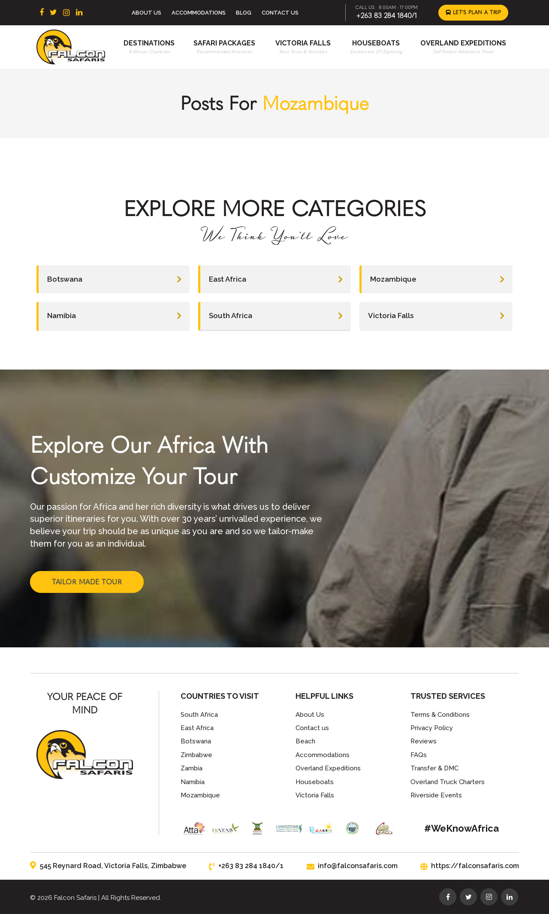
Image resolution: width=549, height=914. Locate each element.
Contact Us (280, 12)
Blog (243, 12)
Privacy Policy (431, 728)
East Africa (276, 279)
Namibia (114, 315)
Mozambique (437, 279)
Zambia (191, 768)
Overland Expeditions (463, 43)
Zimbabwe (196, 755)
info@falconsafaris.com (352, 866)
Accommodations (199, 12)
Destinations (149, 43)
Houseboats (376, 43)
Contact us (312, 728)
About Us (146, 12)
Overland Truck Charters (447, 782)
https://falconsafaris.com (469, 866)
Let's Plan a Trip (473, 12)
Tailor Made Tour (87, 582)
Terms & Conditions (440, 715)
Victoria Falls (303, 43)
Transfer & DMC (434, 768)
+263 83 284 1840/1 (386, 16)
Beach (305, 741)
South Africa (276, 315)
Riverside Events (436, 795)
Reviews (423, 741)
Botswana (114, 279)
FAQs (418, 755)
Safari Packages (224, 43)
